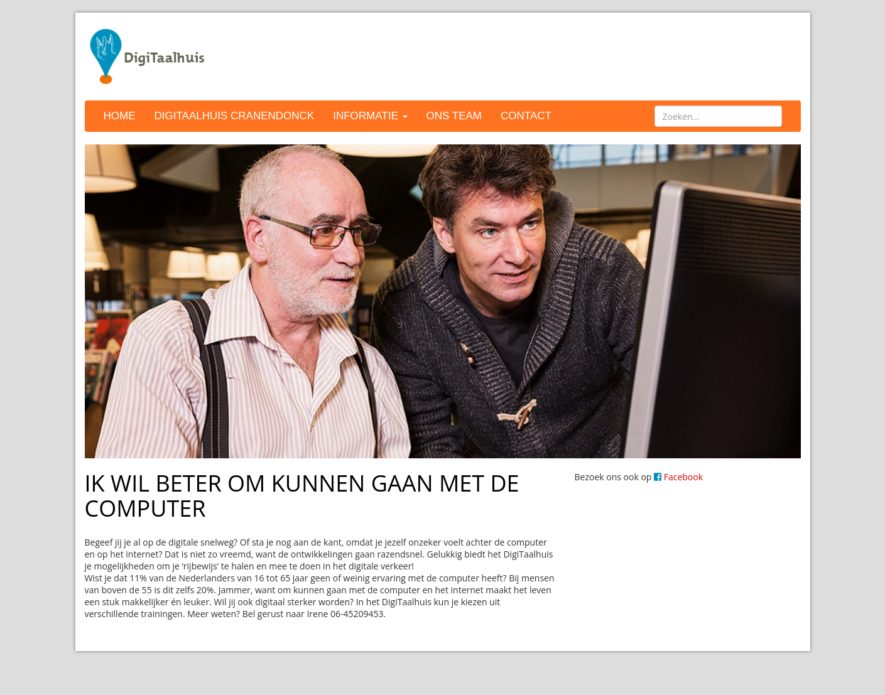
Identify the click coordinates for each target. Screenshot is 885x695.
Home (120, 116)
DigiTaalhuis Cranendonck (235, 116)
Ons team (454, 116)
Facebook (678, 477)
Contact (526, 116)
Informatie (370, 116)
